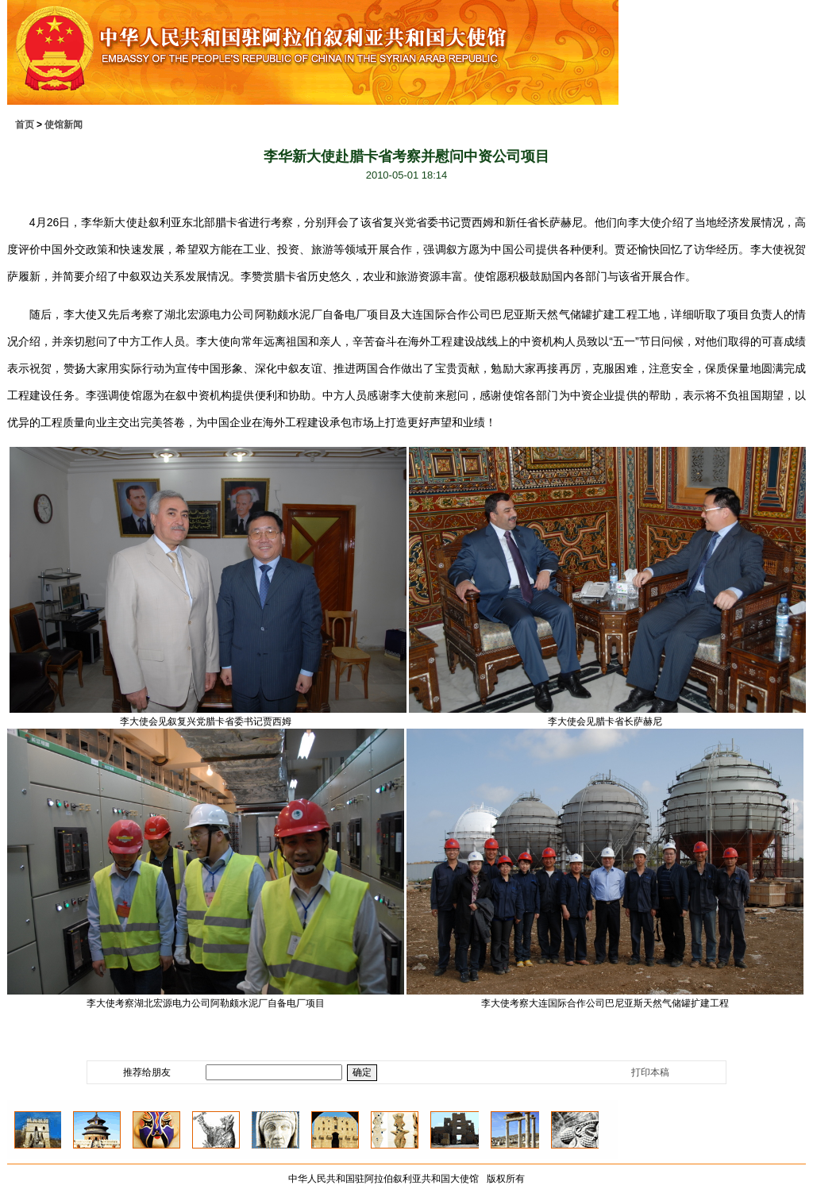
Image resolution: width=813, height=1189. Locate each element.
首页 (24, 124)
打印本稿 (650, 1072)
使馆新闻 (63, 124)
